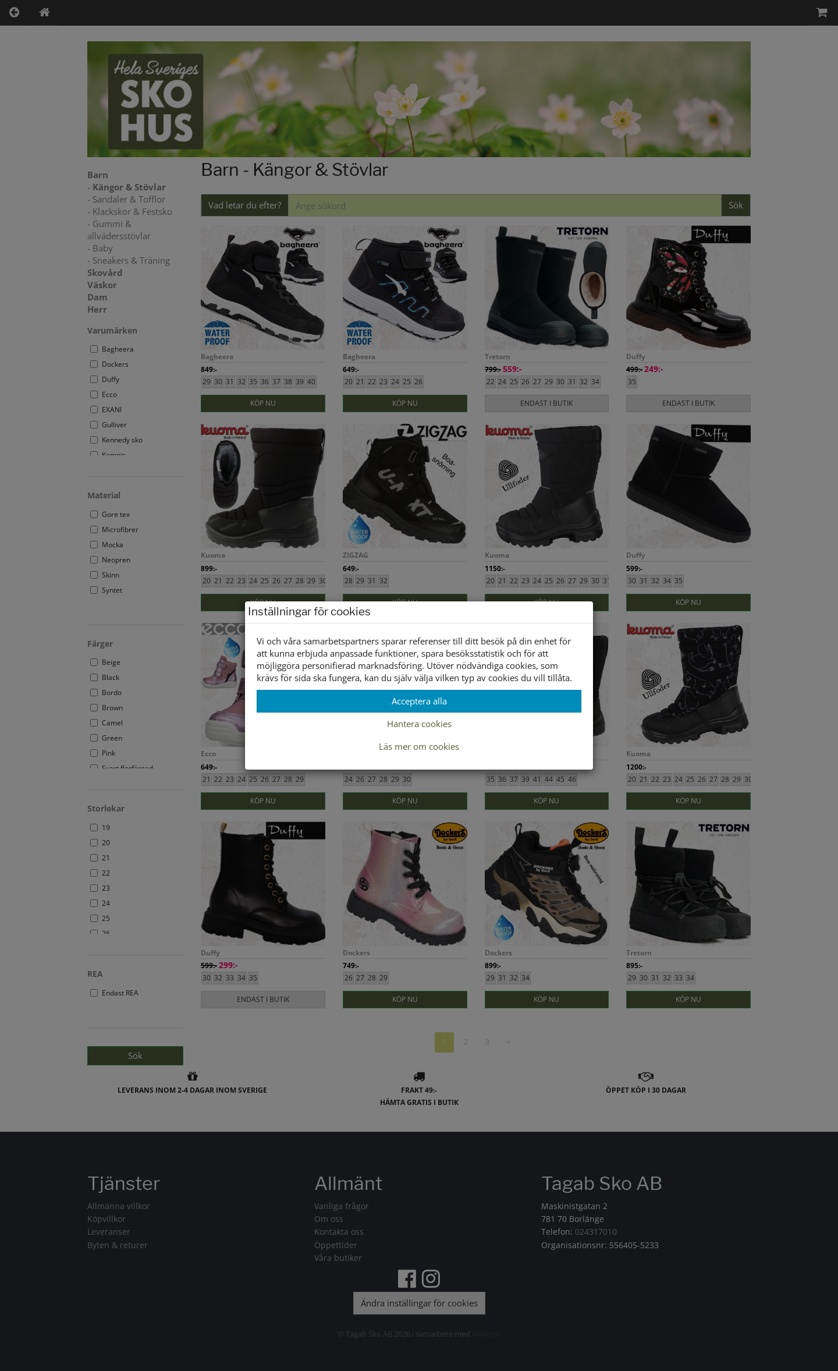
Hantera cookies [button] (419, 723)
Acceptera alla (419, 701)
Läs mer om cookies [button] (419, 746)
